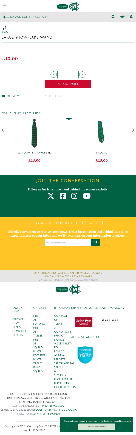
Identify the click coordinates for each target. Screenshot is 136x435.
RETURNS (53, 96)
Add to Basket (68, 84)
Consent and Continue (97, 427)
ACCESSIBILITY (63, 343)
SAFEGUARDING (64, 363)
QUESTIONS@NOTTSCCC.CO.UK (56, 409)
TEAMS (16, 327)
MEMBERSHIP (20, 331)
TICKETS (17, 335)
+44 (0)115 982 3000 (52, 405)
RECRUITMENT (63, 379)
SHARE (69, 28)
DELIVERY (10, 96)
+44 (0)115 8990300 (48, 413)
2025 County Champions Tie (34, 152)
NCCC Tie (101, 152)
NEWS (16, 323)
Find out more (125, 421)
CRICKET (17, 319)
